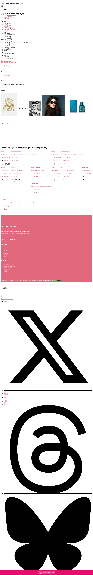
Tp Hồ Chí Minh (11, 34)
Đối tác (5, 243)
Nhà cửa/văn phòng (11, 15)
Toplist (5, 263)
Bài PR (5, 264)
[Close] (1, 289)
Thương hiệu (10, 58)
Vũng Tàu (9, 39)
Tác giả (5, 248)
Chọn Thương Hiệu (19, 274)
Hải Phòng (9, 38)
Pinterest (6, 389)
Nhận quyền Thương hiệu (9, 259)
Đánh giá (6, 18)
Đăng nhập (5, 62)
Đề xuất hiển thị (7, 261)
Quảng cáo (6, 245)
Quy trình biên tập (38, 274)
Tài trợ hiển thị (7, 262)
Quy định (27, 274)
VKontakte (6, 394)
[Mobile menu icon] (46, 1)
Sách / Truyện (10, 53)
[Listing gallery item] (9, 115)
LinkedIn (6, 390)
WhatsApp (6, 386)
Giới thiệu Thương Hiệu (9, 258)
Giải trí (8, 56)
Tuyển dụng (6, 246)
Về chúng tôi (6, 242)
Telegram (6, 388)
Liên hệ (5, 249)
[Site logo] (12, 4)
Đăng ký (13, 62)
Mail (5, 396)
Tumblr (5, 392)
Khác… (9, 49)
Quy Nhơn (9, 45)
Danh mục (6, 12)
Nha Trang (9, 40)
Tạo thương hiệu (6, 61)
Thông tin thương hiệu (9, 17)
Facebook (6, 294)
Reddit (5, 393)
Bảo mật (32, 274)
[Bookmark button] (4, 158)
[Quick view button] (4, 156)
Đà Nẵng (9, 36)
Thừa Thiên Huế (11, 47)
